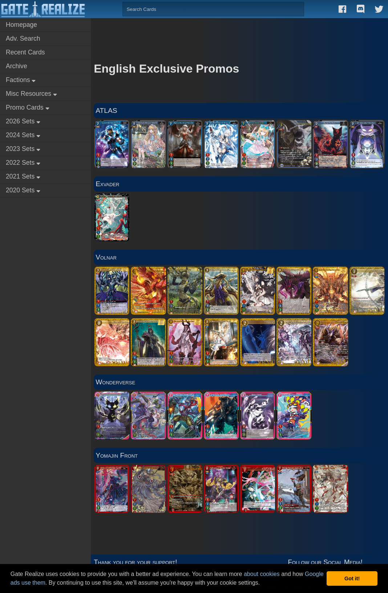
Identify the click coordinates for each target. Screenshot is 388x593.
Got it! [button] (352, 578)
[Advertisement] (239, 36)
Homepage (21, 24)
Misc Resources (31, 93)
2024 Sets (23, 135)
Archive (16, 66)
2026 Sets (23, 121)
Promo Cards (27, 107)
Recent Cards (25, 52)
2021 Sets (23, 176)
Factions (21, 79)
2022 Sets (23, 162)
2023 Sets (23, 148)
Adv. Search (23, 38)
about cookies (262, 574)
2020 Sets (23, 190)
